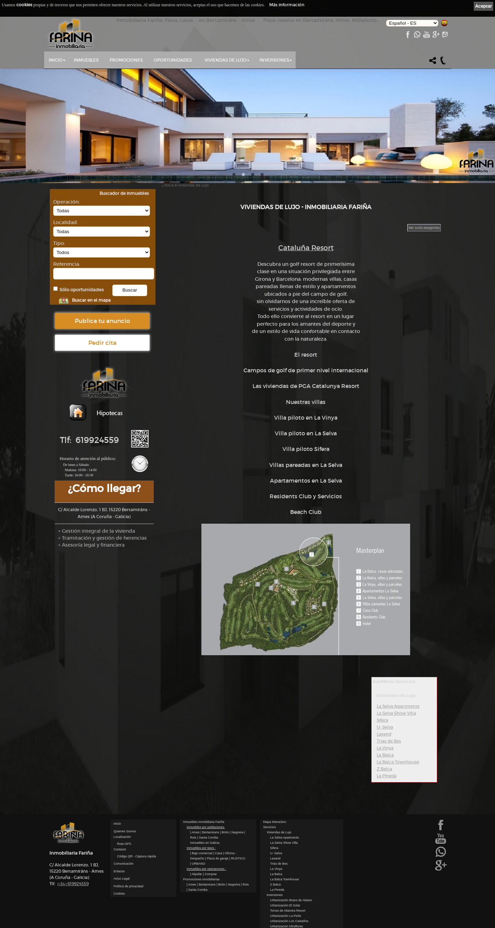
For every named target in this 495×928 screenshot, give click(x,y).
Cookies (119, 893)
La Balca (385, 755)
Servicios (269, 827)
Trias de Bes (389, 741)
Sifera (382, 720)
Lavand (384, 734)
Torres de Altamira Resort (288, 910)
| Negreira (237, 832)
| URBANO (197, 863)
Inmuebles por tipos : (201, 848)
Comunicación (124, 863)
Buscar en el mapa (91, 300)
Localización (122, 837)
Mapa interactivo (274, 822)
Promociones (126, 60)
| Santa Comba (207, 837)
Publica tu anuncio (102, 321)
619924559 (73, 883)
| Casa (218, 853)
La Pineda (387, 775)
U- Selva (385, 727)
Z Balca (384, 768)
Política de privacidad (129, 886)
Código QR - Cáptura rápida (136, 856)
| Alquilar (196, 874)
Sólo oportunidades (81, 290)
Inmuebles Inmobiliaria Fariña (203, 822)
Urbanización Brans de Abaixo (291, 900)
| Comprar (210, 874)
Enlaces (119, 871)
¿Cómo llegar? (104, 488)
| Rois (245, 884)
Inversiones (274, 60)
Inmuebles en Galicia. (205, 842)
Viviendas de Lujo (226, 60)
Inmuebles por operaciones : (206, 869)
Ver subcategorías (424, 227)
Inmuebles (86, 60)
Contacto (120, 849)
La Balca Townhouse (398, 761)
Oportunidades (173, 60)
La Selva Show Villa (396, 713)
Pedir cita (102, 343)
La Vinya (385, 748)
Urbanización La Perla (285, 916)
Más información (286, 4)
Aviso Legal (122, 878)
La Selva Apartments (398, 706)
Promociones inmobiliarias (201, 879)
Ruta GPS (124, 844)
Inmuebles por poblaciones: (206, 827)
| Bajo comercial (201, 853)
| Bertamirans (210, 832)
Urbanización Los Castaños (289, 921)
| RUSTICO (237, 858)
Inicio (56, 60)
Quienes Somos (125, 831)
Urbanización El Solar (285, 905)
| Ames (195, 832)
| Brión (225, 832)
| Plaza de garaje (217, 858)
